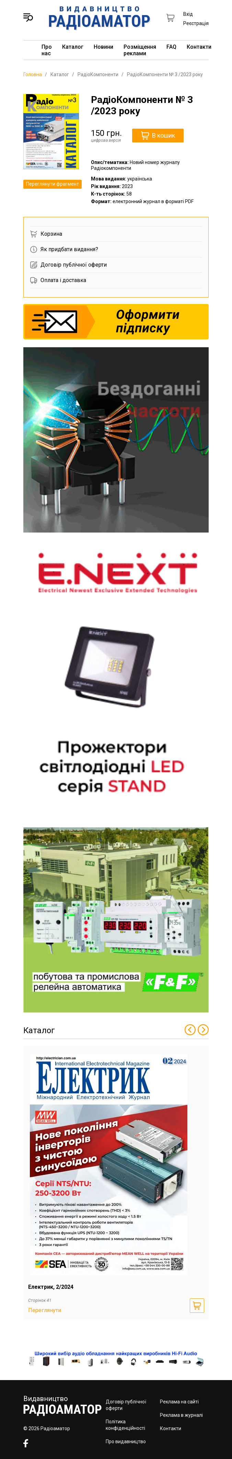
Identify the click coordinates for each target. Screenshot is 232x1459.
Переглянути (44, 1310)
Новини (103, 47)
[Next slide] (203, 1030)
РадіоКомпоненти (98, 74)
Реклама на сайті (179, 1401)
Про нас (47, 50)
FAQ (171, 47)
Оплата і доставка (58, 280)
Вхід (188, 14)
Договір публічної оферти (68, 264)
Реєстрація (196, 23)
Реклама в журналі (181, 1415)
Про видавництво (126, 1441)
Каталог (72, 47)
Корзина (46, 234)
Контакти (199, 47)
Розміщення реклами (140, 50)
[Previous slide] (190, 1030)
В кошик (158, 135)
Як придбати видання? (64, 249)
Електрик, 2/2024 (50, 1287)
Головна (32, 74)
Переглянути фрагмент (52, 184)
